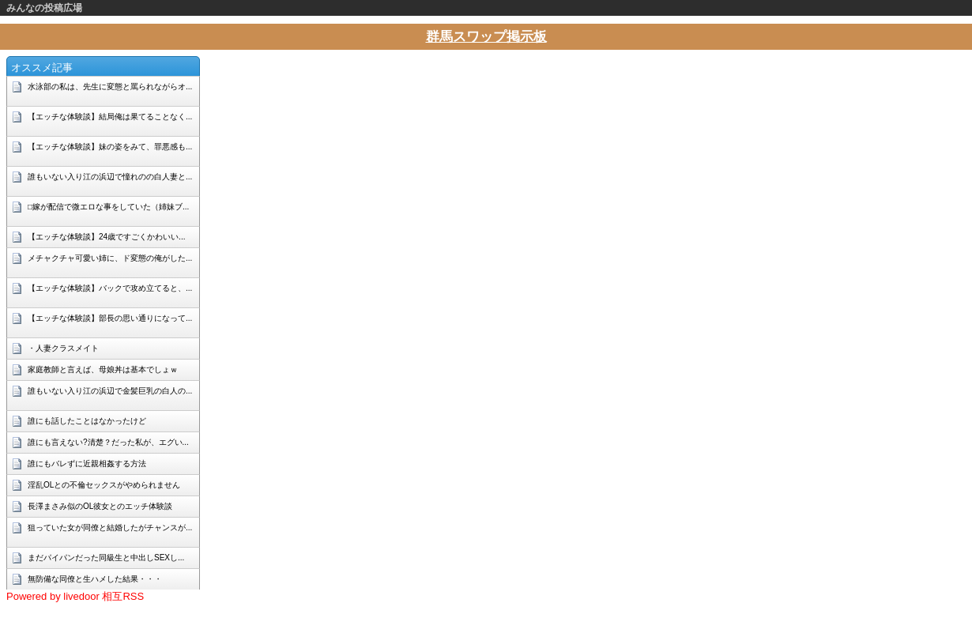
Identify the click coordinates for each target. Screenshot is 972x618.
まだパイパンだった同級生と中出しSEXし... (106, 557)
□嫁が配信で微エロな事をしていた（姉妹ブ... (108, 206)
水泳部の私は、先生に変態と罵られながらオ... (110, 86)
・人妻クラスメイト (63, 348)
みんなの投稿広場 (44, 7)
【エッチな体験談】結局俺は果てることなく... (110, 116)
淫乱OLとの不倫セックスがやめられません (104, 484)
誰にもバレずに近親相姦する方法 (87, 463)
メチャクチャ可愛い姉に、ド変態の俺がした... (110, 258)
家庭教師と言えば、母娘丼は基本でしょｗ (103, 369)
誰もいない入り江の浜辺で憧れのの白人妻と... (110, 176)
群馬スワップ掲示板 (486, 36)
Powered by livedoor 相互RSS (75, 596)
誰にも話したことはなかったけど (87, 420)
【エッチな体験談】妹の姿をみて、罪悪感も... (110, 146)
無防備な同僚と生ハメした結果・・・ (95, 579)
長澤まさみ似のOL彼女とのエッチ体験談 (100, 506)
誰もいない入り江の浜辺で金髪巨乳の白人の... (110, 390)
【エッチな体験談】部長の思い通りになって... (110, 318)
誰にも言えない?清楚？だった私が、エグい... (108, 442)
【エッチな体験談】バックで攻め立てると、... (110, 288)
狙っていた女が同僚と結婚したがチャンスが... (110, 527)
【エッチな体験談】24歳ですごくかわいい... (106, 236)
